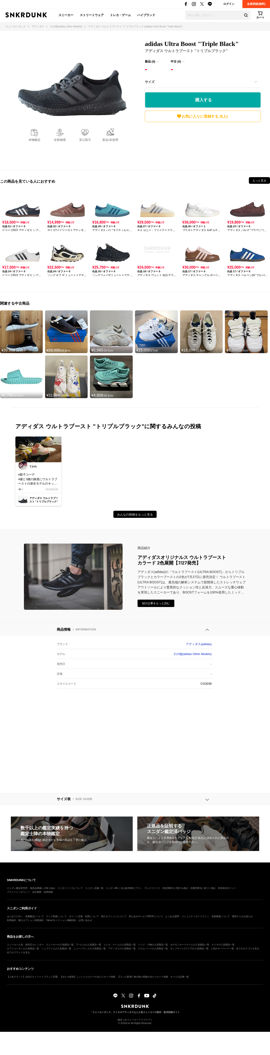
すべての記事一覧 (179, 977)
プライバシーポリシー (18, 892)
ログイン (228, 4)
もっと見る (259, 180)
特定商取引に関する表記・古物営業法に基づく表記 (189, 888)
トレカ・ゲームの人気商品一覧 (119, 944)
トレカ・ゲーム (120, 15)
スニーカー (65, 15)
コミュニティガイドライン (195, 916)
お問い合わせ (85, 920)
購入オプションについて (113, 916)
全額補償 (60, 140)
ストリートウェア (92, 15)
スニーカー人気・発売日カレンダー (25, 944)
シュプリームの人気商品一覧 (56, 948)
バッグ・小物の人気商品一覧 (153, 944)
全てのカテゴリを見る (247, 948)
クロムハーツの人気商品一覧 (153, 948)
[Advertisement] (203, 144)
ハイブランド (146, 15)
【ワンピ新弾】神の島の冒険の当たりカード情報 (143, 977)
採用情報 (48, 892)
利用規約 (11, 920)
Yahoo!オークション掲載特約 (61, 920)
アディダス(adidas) (199, 644)
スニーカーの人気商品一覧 (60, 944)
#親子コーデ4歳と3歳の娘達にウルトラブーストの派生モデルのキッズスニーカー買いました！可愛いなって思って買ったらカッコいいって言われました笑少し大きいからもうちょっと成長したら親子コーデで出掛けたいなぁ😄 (37, 479)
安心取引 (85, 140)
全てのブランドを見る (18, 952)
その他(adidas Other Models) (192, 654)
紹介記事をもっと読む (156, 603)
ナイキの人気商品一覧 (223, 944)
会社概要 (36, 892)
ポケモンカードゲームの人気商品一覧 (189, 944)
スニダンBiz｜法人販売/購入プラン (124, 888)
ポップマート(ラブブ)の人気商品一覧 (189, 948)
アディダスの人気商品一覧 (122, 948)
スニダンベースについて (70, 888)
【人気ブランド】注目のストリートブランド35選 (32, 977)
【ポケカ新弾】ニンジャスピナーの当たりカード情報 (87, 977)
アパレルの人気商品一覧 (88, 944)
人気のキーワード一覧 (222, 948)
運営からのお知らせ (242, 916)
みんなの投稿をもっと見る (135, 514)
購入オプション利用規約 (31, 920)
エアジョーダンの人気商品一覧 (23, 948)
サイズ (150, 82)
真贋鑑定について (34, 916)
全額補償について (220, 916)
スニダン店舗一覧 (94, 888)
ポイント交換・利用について (84, 916)
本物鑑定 (34, 140)
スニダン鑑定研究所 (17, 888)
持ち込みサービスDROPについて (146, 916)
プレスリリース (152, 888)
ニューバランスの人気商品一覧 (90, 948)
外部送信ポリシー (227, 888)
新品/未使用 (110, 140)
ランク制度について (56, 916)
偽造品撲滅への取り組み (42, 888)
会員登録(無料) (256, 4)
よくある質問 (172, 916)
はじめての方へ (15, 916)
